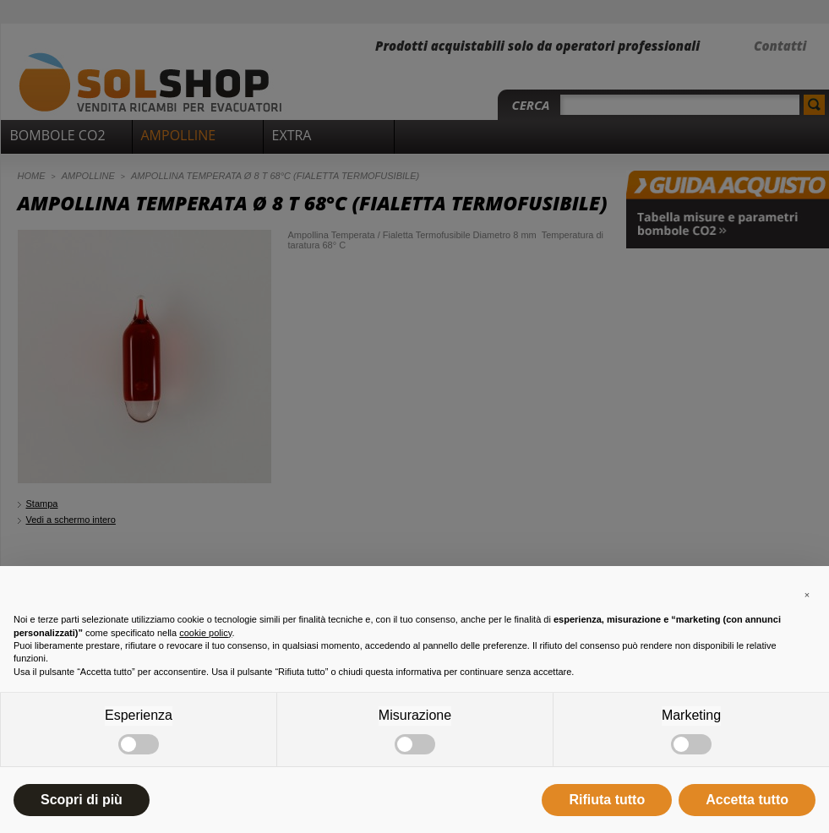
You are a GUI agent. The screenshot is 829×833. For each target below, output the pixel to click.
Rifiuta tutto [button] (607, 799)
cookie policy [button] (205, 633)
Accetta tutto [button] (747, 799)
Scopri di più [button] (82, 799)
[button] (807, 593)
